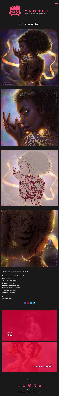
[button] (29, 380)
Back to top (29, 390)
